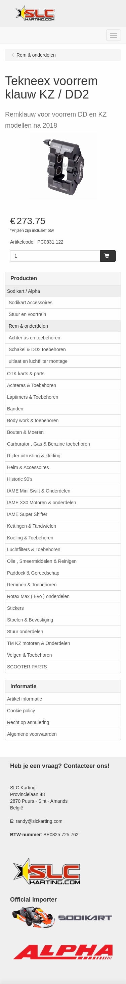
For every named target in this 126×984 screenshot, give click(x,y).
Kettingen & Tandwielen (31, 526)
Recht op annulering (28, 722)
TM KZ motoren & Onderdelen (38, 643)
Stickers (15, 608)
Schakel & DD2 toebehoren (37, 349)
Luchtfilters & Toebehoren (33, 549)
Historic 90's (20, 479)
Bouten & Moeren (25, 432)
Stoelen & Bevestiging (30, 619)
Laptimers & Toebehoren (32, 397)
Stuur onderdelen (25, 631)
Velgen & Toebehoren (29, 655)
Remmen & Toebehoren (32, 584)
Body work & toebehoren (32, 420)
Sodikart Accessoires (30, 302)
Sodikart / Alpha (23, 291)
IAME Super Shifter (27, 514)
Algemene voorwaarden (32, 734)
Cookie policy (21, 710)
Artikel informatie (24, 699)
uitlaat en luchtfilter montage (38, 361)
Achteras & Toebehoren (31, 385)
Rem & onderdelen (28, 326)
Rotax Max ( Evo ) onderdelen (38, 596)
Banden (15, 408)
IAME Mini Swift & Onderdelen (38, 491)
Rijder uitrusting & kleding (33, 455)
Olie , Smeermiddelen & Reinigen (42, 561)
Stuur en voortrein (27, 314)
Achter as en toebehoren (34, 337)
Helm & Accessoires (28, 467)
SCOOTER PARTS (27, 666)
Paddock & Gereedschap (33, 573)
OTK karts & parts (25, 373)
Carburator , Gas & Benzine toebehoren (48, 444)
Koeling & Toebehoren (30, 537)
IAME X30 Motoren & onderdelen (41, 502)
